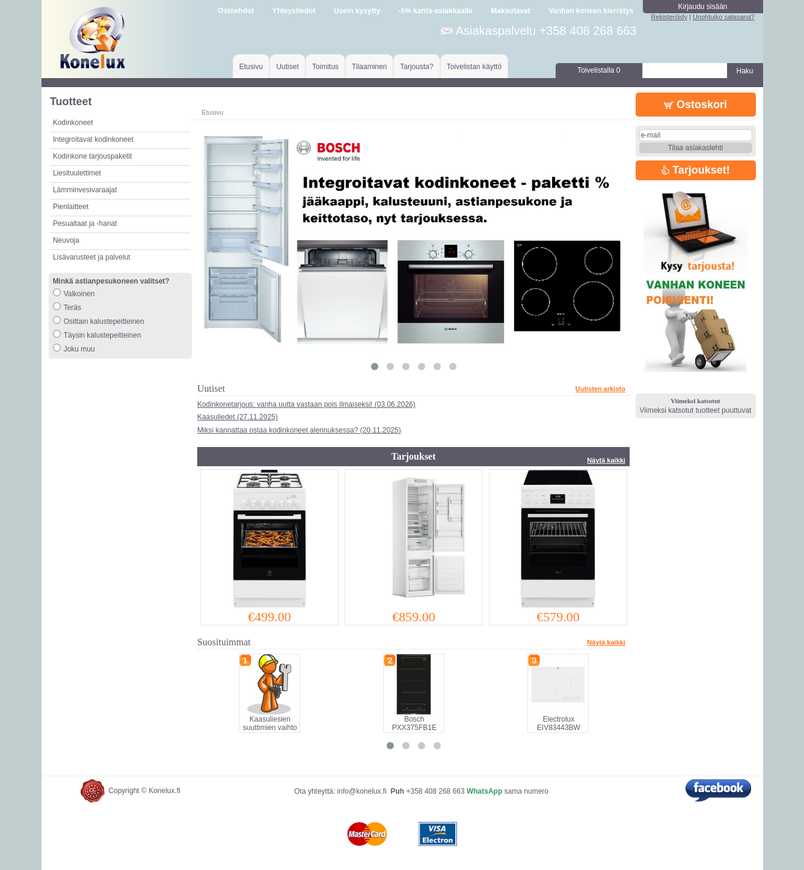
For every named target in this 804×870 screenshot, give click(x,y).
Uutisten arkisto (600, 388)
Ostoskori (695, 105)
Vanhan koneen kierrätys (590, 11)
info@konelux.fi (362, 791)
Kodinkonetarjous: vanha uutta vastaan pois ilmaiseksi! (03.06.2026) (306, 404)
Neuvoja (66, 240)
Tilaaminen (369, 66)
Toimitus (325, 66)
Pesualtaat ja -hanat (85, 223)
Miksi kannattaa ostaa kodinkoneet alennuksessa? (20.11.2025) (299, 430)
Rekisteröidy (669, 16)
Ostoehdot (236, 11)
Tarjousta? (416, 66)
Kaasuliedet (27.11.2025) (237, 417)
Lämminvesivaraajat (85, 190)
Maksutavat (510, 11)
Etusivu (251, 66)
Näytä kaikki (606, 460)
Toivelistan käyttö (474, 66)
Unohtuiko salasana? (724, 16)
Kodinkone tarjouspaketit (92, 156)
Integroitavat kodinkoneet (93, 139)
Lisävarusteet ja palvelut (91, 257)
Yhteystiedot (294, 11)
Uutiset (287, 66)
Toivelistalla (598, 70)
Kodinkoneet (73, 122)
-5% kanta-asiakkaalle (436, 11)
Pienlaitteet (70, 206)
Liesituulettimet (77, 173)
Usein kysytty (357, 11)
